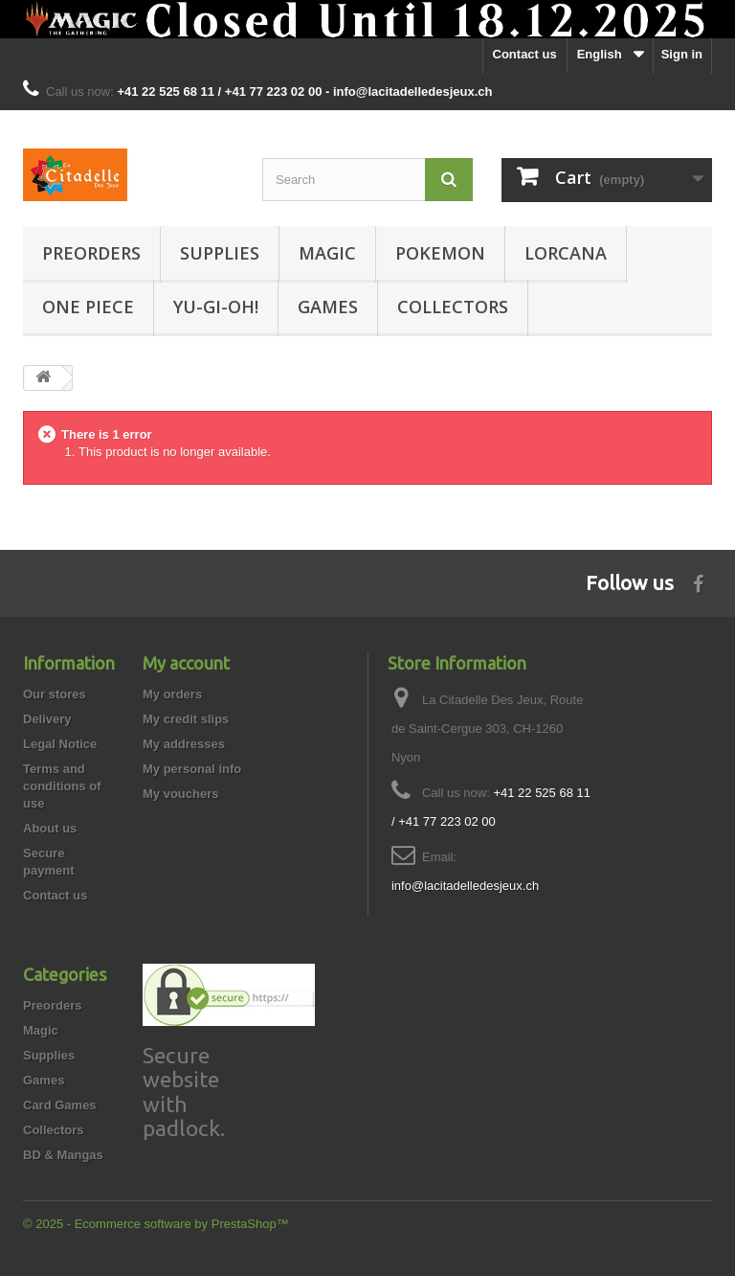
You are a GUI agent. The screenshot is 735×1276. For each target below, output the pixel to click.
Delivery (47, 719)
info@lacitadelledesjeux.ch (465, 885)
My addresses (184, 744)
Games (328, 306)
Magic (327, 252)
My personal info (192, 769)
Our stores (54, 694)
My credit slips (186, 719)
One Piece (88, 306)
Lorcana (565, 252)
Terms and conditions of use (62, 786)
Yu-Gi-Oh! (215, 306)
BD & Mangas (63, 1155)
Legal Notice (60, 744)
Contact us (525, 54)
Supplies (219, 252)
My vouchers (180, 793)
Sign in (681, 54)
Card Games (60, 1105)
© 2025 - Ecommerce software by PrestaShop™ (156, 1224)
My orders (172, 694)
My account (186, 662)
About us (50, 828)
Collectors (452, 306)
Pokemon (440, 252)
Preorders (91, 252)
